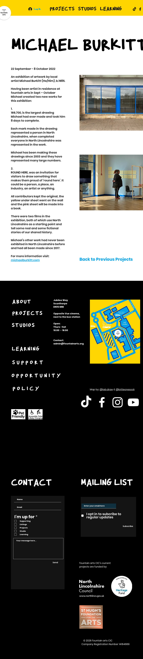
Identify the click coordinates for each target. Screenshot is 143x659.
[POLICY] (27, 389)
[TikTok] (134, 9)
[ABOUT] (22, 302)
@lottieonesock (125, 389)
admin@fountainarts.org (68, 343)
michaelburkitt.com (25, 260)
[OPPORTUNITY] (37, 376)
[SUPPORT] (28, 362)
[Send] (55, 562)
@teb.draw (106, 389)
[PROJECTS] (27, 313)
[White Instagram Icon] (117, 402)
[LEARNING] (26, 349)
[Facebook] (140, 9)
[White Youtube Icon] (133, 402)
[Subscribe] (128, 526)
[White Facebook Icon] (102, 402)
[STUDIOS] (23, 326)
